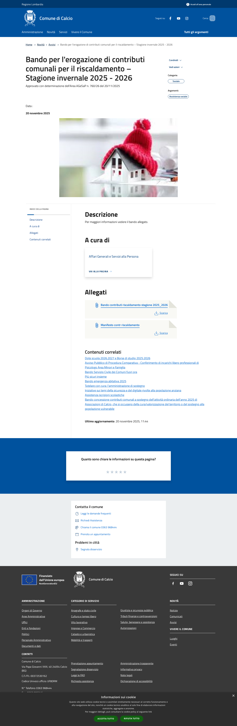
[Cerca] (211, 18)
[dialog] (118, 709)
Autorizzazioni (128, 628)
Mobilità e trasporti (81, 640)
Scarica (161, 313)
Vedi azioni (176, 67)
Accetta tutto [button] (106, 718)
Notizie (174, 610)
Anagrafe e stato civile (83, 610)
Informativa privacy (131, 669)
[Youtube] (174, 18)
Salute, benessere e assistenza (137, 622)
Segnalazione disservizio (84, 669)
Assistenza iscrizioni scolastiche (104, 395)
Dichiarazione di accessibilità (136, 681)
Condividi (176, 60)
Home (29, 45)
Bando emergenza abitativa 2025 (105, 381)
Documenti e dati (31, 646)
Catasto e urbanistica (83, 634)
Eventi (173, 644)
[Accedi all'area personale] (198, 4)
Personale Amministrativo (36, 640)
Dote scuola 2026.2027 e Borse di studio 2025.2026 (117, 358)
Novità (40, 45)
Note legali (126, 675)
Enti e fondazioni (31, 628)
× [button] (233, 696)
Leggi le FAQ (78, 675)
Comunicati (176, 616)
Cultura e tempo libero (83, 616)
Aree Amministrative (33, 616)
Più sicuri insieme (96, 376)
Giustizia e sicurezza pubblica (136, 610)
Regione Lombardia (32, 4)
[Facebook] (165, 18)
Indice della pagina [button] (39, 209)
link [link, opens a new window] (150, 711)
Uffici (24, 622)
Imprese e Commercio (83, 628)
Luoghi (173, 639)
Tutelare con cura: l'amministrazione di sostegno (115, 386)
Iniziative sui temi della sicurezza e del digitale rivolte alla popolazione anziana (133, 390)
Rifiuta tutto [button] (132, 718)
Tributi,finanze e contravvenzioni (138, 616)
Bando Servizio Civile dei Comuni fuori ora (111, 372)
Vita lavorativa (79, 622)
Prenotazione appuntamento (87, 663)
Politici (25, 634)
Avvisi (52, 45)
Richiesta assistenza (82, 681)
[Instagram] (182, 18)
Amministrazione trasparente (136, 663)
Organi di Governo (32, 610)
